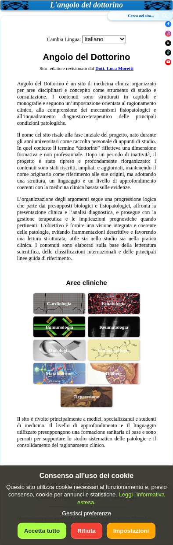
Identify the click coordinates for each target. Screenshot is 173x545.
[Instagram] (168, 34)
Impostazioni (131, 530)
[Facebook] (168, 24)
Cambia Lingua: (64, 39)
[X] (168, 43)
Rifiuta (86, 530)
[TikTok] (168, 52)
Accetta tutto (42, 530)
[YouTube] (168, 62)
